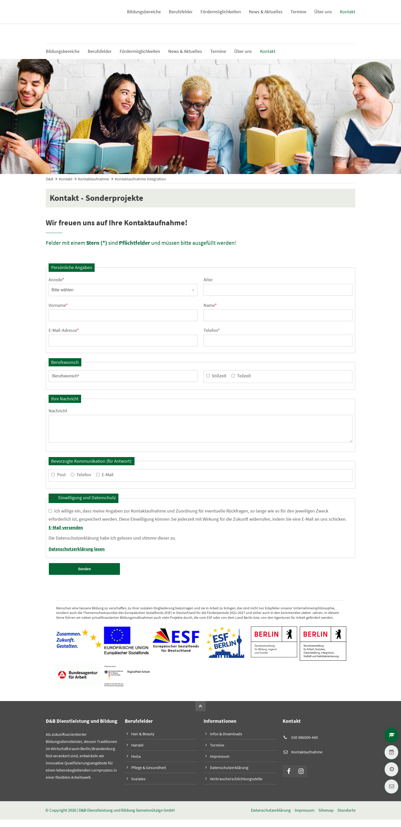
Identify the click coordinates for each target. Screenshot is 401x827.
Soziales (138, 779)
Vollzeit (219, 377)
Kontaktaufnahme (306, 752)
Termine (217, 746)
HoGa (136, 757)
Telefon (212, 331)
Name (210, 306)
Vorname (58, 306)
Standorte (346, 811)
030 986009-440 (304, 738)
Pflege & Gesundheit (148, 768)
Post (61, 476)
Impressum (219, 757)
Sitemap (325, 811)
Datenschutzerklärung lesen (77, 550)
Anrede (56, 280)
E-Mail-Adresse (64, 331)
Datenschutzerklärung (229, 768)
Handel (137, 746)
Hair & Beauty (142, 734)
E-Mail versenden (66, 528)
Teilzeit (244, 377)
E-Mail (108, 476)
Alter (208, 280)
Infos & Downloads (338, 13)
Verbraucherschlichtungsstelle (236, 779)
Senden (84, 570)
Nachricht (58, 411)
